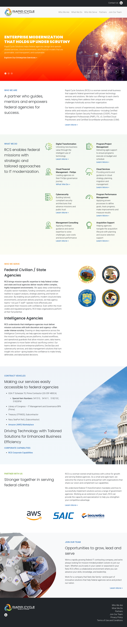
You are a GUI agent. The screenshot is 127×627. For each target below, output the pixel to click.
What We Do (76, 12)
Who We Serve (90, 12)
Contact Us (113, 3)
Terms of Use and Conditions (110, 620)
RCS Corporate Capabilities (20, 452)
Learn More (70, 124)
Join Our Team (115, 12)
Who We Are (63, 12)
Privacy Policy (117, 617)
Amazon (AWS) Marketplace (21, 424)
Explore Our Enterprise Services (20, 57)
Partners (103, 12)
